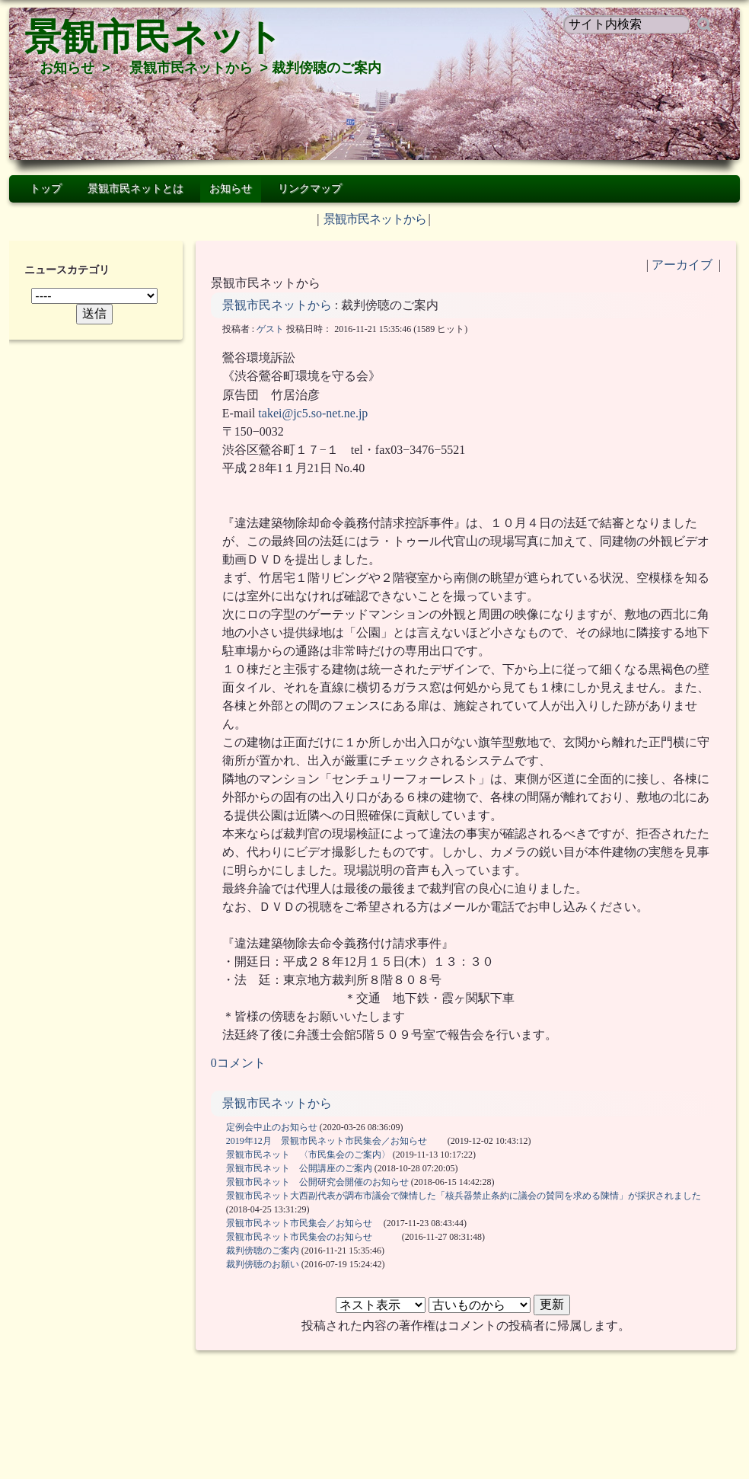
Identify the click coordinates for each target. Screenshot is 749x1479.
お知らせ (67, 67)
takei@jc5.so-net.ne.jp (313, 413)
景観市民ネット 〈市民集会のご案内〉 (308, 1154)
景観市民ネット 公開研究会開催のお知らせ (317, 1182)
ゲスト (270, 329)
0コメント (238, 1062)
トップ (46, 188)
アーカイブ (682, 264)
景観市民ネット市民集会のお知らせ (313, 1236)
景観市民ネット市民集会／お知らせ (303, 1223)
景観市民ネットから (191, 67)
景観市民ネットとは (135, 188)
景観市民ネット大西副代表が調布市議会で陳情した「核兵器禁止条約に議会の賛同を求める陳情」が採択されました (463, 1195)
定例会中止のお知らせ (271, 1127)
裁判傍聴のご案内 (262, 1250)
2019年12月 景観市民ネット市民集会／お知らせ (335, 1141)
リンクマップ (310, 188)
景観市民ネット (153, 37)
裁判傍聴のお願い (262, 1264)
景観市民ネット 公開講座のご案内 (299, 1168)
